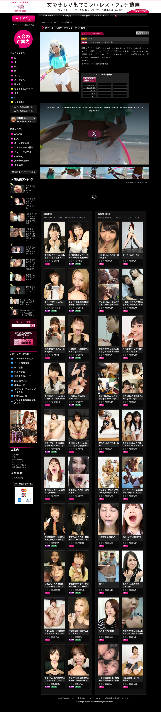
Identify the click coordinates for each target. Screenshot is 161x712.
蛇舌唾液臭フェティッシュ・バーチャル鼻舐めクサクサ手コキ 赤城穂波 (79, 257)
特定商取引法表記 (19, 467)
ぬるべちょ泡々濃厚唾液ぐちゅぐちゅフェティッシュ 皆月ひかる (55, 680)
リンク (127, 698)
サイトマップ (17, 462)
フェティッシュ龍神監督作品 (101, 42)
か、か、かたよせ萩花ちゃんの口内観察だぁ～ (27, 302)
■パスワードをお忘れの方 (23, 25)
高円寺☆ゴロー (21, 160)
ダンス (17, 97)
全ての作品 (23, 107)
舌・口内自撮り (21, 363)
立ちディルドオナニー (132, 255)
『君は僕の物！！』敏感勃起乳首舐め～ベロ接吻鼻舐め (109, 680)
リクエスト (19, 102)
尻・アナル (19, 80)
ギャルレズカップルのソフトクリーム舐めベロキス (109, 304)
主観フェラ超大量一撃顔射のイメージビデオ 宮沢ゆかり (79, 539)
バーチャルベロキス (23, 358)
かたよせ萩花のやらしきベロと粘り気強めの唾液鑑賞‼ (30, 264)
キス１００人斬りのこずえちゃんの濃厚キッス (30, 203)
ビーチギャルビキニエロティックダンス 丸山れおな (133, 492)
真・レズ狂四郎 (21, 143)
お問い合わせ (95, 698)
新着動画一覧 (17, 460)
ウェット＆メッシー (23, 89)
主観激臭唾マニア (22, 376)
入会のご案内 (17, 478)
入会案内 (15, 455)
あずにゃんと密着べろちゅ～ (30, 277)
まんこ (17, 75)
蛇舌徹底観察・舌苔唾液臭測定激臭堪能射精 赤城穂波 (55, 539)
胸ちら (101, 584)
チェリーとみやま (22, 152)
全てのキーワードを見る (23, 172)
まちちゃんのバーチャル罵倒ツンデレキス (30, 250)
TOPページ (44, 22)
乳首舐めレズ (20, 396)
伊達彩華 (18, 165)
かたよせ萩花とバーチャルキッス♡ (30, 189)
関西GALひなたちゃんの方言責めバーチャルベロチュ (27, 312)
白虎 (16, 138)
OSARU (18, 134)
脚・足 (17, 84)
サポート (15, 457)
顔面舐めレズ (20, 380)
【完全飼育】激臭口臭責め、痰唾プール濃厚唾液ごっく (30, 235)
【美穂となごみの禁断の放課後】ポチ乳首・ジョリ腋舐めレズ (133, 304)
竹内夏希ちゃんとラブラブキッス (30, 289)
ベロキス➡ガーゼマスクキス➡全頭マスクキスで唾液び (31, 218)
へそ (91, 39)
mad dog (18, 156)
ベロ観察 (18, 367)
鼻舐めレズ (19, 385)
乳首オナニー (20, 372)
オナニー (18, 93)
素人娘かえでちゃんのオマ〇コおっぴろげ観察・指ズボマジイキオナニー (79, 445)
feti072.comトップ (65, 698)
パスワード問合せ (19, 465)
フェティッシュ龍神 (23, 147)
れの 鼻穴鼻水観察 (106, 631)
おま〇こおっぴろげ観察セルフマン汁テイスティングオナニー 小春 (55, 633)
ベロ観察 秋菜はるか (107, 537)
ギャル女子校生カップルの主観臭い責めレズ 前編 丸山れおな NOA (109, 492)
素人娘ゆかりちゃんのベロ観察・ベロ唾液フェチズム (55, 398)
